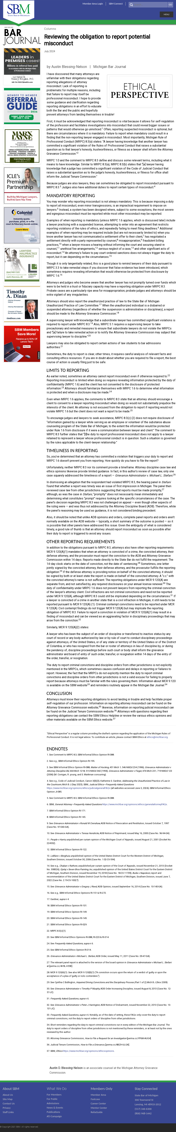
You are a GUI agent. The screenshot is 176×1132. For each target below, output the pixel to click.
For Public (52, 1099)
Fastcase (95, 1099)
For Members (54, 1094)
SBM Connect (116, 3)
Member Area (98, 1094)
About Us (8, 1094)
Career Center (98, 1103)
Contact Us (9, 1103)
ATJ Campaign (54, 1116)
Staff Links (8, 1112)
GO (170, 4)
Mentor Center (99, 1107)
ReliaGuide (97, 1112)
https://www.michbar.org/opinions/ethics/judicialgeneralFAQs (78, 788)
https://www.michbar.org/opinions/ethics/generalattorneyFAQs (134, 804)
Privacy (6, 1107)
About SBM (11, 1088)
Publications (53, 1112)
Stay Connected (146, 1088)
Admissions (53, 1103)
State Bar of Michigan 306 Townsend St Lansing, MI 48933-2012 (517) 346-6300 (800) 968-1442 (148, 1104)
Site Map (7, 1099)
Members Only (101, 1088)
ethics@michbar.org (157, 737)
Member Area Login (93, 3)
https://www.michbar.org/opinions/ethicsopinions (88, 1051)
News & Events (55, 1107)
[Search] (148, 4)
